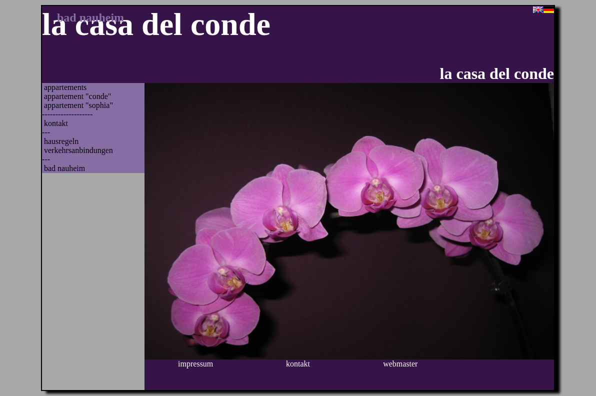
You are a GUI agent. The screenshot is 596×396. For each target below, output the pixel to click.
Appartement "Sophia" (78, 105)
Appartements (65, 87)
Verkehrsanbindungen (78, 150)
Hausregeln (61, 141)
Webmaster (400, 364)
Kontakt (56, 123)
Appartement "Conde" (77, 96)
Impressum (195, 364)
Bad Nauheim (64, 168)
